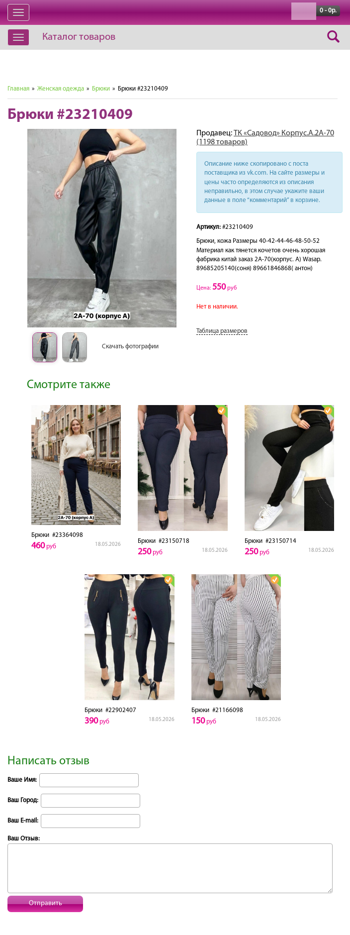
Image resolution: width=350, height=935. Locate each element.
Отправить (45, 903)
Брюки (101, 89)
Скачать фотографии (130, 346)
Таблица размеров (222, 331)
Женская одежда (60, 89)
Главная (18, 89)
